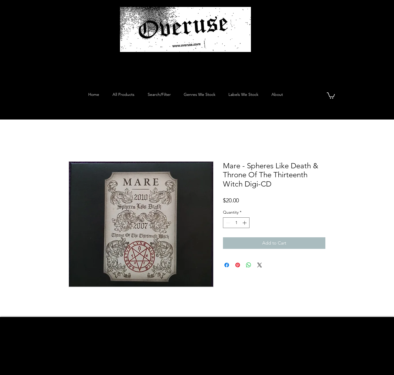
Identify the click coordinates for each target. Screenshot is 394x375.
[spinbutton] (236, 223)
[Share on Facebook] (226, 265)
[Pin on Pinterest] (237, 265)
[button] (331, 95)
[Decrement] (227, 223)
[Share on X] (259, 265)
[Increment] (245, 223)
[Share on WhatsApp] (248, 265)
